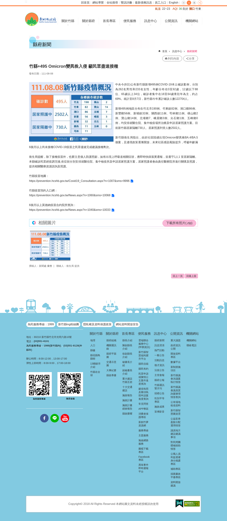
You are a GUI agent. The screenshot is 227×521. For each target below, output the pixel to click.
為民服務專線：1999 (41, 324)
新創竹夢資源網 (143, 424)
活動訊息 (159, 360)
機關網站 (192, 21)
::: (26, 1)
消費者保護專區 (143, 415)
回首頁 (85, 2)
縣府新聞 (192, 51)
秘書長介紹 (127, 364)
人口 (92, 345)
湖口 (192, 8)
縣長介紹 (127, 340)
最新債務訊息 (143, 2)
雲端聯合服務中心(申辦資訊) (144, 344)
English (173, 2)
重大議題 (176, 340)
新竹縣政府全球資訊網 (41, 19)
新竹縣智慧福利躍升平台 (143, 355)
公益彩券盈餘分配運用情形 (176, 422)
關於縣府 (88, 21)
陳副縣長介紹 (127, 347)
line (54, 414)
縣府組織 (111, 340)
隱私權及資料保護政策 (97, 324)
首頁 (164, 51)
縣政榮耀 (127, 413)
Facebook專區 (144, 458)
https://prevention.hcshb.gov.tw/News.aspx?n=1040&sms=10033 (69, 209)
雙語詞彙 (126, 2)
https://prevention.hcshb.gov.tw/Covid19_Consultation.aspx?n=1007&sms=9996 (79, 180)
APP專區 (144, 408)
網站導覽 (98, 2)
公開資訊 (171, 21)
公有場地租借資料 (176, 404)
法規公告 (159, 370)
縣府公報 (159, 380)
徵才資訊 (159, 365)
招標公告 (159, 393)
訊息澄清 (159, 345)
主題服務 (143, 435)
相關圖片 (47, 222)
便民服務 (129, 21)
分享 (200, 3)
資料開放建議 (176, 484)
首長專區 (109, 21)
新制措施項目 (176, 369)
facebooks (44, 414)
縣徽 (92, 350)
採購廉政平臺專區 (176, 475)
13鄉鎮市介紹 (95, 365)
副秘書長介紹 (127, 372)
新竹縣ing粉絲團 (68, 324)
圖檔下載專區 (143, 450)
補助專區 (176, 468)
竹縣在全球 (95, 373)
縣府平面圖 (111, 355)
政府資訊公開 (176, 347)
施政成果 (159, 406)
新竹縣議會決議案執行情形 (176, 378)
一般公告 (159, 355)
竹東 (198, 8)
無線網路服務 (143, 442)
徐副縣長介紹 (127, 355)
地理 (92, 340)
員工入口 (160, 2)
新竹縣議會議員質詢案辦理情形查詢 (176, 392)
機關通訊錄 (111, 347)
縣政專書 (111, 375)
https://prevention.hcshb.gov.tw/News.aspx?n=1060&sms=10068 (69, 195)
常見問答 (143, 403)
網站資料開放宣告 (127, 324)
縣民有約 (143, 368)
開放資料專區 (176, 355)
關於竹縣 (68, 21)
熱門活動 (159, 350)
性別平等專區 (159, 400)
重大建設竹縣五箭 (127, 380)
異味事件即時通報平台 (143, 468)
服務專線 (143, 430)
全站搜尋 (112, 2)
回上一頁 (178, 276)
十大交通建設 (127, 389)
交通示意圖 (111, 364)
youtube (65, 414)
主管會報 (159, 375)
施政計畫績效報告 (127, 407)
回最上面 (191, 276)
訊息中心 (150, 21)
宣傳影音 (159, 411)
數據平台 (176, 362)
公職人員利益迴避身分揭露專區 (176, 458)
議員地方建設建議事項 (176, 434)
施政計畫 (127, 400)
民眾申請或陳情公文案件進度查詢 (143, 378)
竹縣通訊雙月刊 (159, 387)
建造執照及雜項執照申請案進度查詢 (143, 393)
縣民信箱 (143, 363)
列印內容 (173, 58)
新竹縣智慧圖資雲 (176, 412)
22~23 (166, 8)
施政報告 (127, 395)
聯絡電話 (191, 345)
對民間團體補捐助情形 (176, 445)
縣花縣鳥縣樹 (95, 357)
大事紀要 (111, 370)
